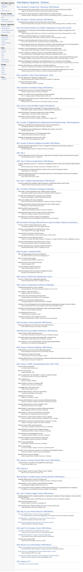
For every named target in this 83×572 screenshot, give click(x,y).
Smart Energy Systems (7, 30)
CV (2, 8)
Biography (4, 6)
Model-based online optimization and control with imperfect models (36, 522)
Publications (5, 37)
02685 (3, 72)
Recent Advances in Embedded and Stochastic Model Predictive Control (37, 551)
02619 (3, 70)
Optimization (5, 19)
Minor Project (5, 59)
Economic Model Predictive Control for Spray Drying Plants (34, 514)
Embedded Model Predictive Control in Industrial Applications (34, 534)
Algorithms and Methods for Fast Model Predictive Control (33, 530)
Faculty (3, 49)
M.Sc (3, 55)
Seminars (4, 79)
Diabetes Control (6, 26)
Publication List (6, 10)
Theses (3, 41)
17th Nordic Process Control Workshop (28, 564)
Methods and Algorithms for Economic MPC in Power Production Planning (37, 547)
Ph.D (3, 53)
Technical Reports (6, 43)
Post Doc (4, 51)
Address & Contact (7, 5)
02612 (3, 68)
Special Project (5, 61)
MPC (3, 17)
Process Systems (6, 32)
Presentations (5, 39)
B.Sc (3, 57)
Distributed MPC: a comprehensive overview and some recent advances (36, 518)
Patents (3, 45)
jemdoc (37, 569)
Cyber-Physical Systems (8, 15)
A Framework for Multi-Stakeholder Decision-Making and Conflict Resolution (38, 555)
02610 (3, 66)
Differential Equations (7, 21)
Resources (4, 74)
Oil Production (5, 28)
